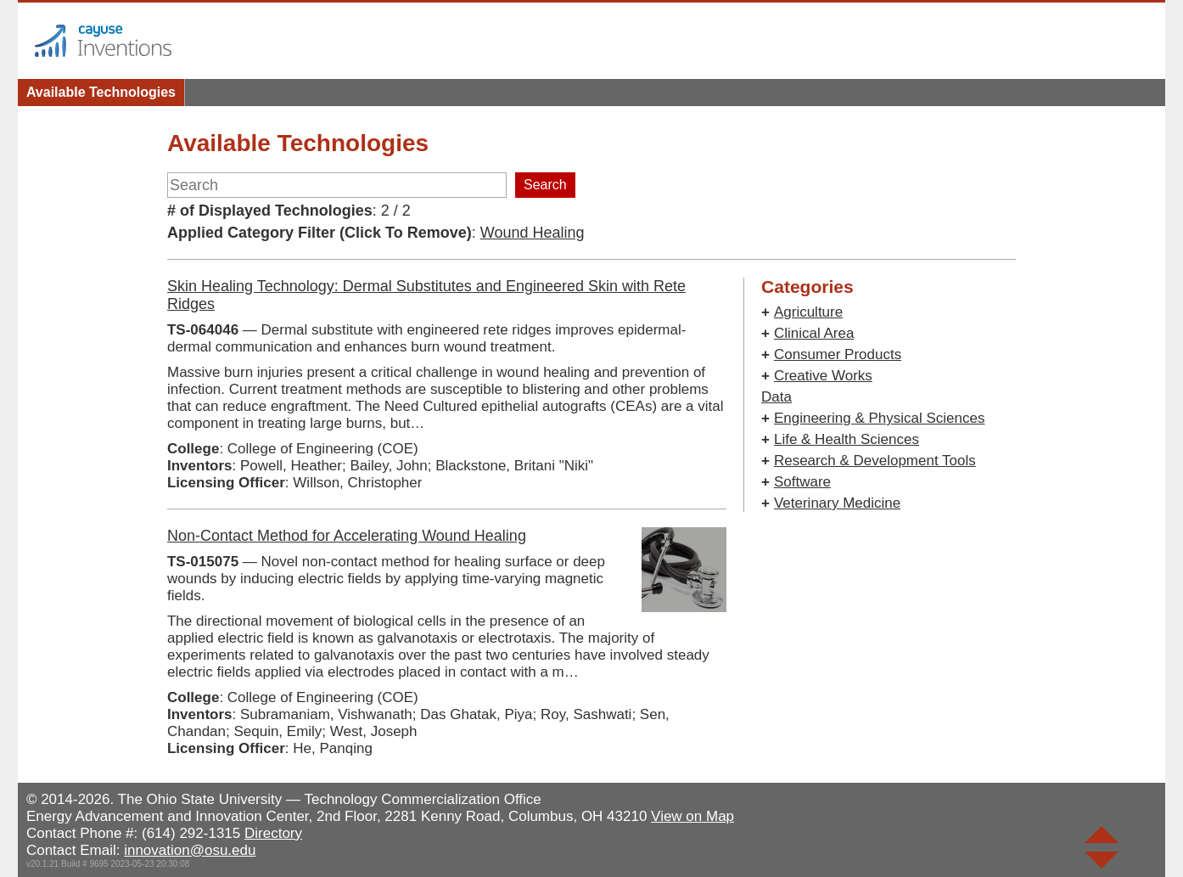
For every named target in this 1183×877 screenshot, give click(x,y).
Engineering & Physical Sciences (879, 418)
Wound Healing (532, 232)
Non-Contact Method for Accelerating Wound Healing (346, 535)
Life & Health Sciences (846, 439)
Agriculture (808, 312)
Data (776, 397)
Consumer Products (837, 354)
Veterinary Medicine (837, 503)
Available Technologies (101, 92)
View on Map (692, 816)
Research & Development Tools (875, 461)
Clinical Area (814, 333)
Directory (273, 833)
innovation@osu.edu (189, 850)
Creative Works (823, 376)
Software (802, 482)
